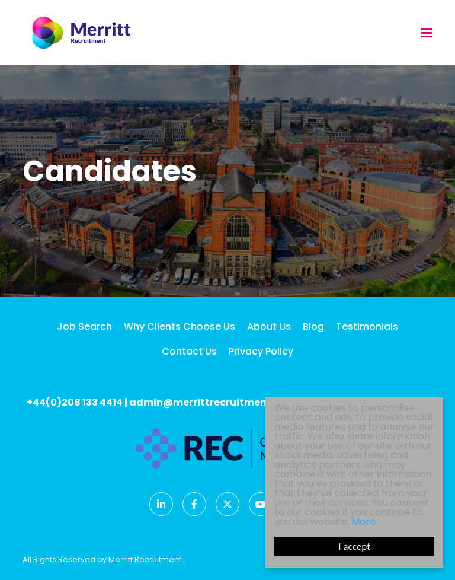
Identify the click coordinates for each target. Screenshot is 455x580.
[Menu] (426, 33)
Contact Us (189, 351)
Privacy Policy (261, 351)
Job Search (84, 326)
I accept (355, 546)
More (364, 521)
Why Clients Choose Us (179, 326)
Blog (313, 326)
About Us (269, 326)
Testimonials (367, 326)
